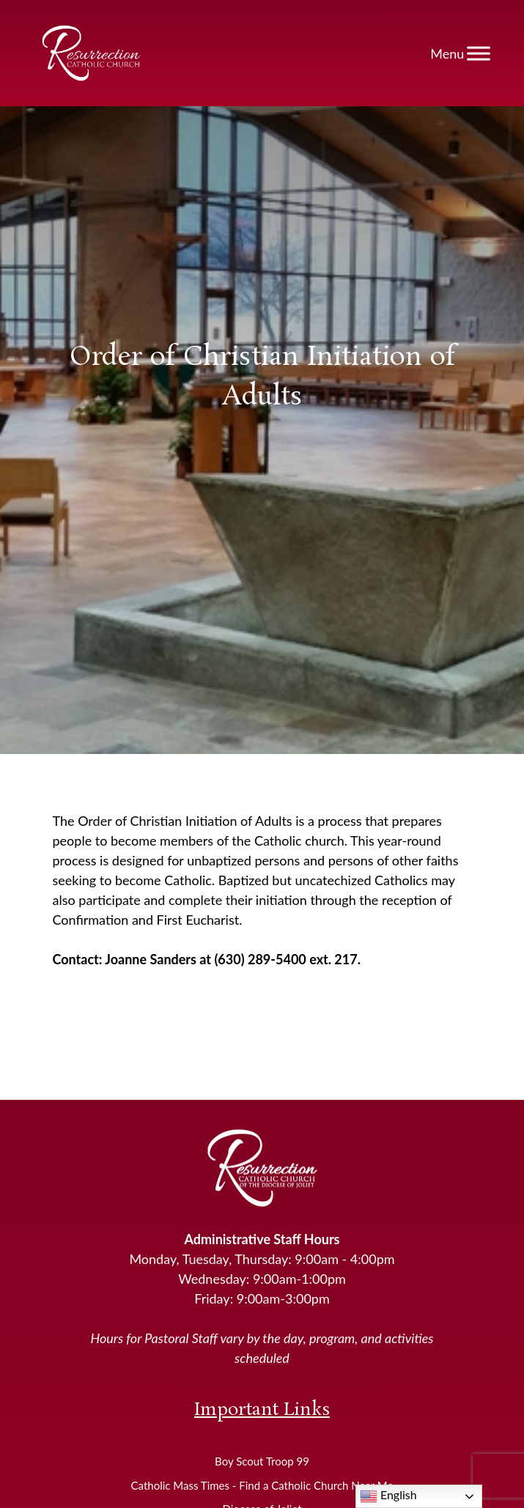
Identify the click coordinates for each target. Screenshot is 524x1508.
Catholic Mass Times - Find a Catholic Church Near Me (262, 1485)
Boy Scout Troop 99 (262, 1461)
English (388, 1496)
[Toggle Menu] (478, 53)
